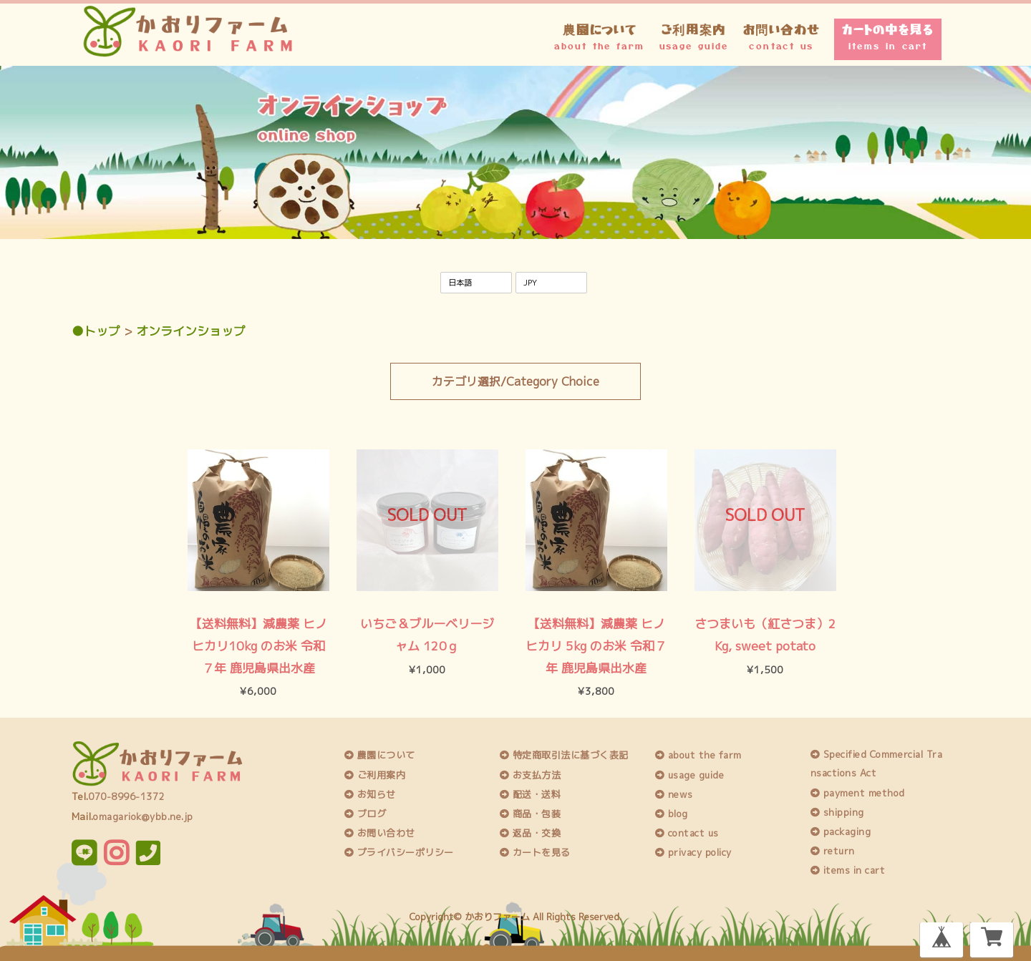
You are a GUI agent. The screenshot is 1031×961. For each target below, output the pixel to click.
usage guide (690, 773)
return (832, 850)
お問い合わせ (781, 36)
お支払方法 (530, 773)
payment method (857, 791)
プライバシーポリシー (399, 851)
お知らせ (370, 792)
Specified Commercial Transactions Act (876, 763)
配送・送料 (530, 792)
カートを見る (535, 851)
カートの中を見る (888, 36)
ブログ (365, 812)
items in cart (848, 869)
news (674, 792)
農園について (599, 36)
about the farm (698, 754)
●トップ (96, 330)
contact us (687, 832)
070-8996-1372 (126, 795)
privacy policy (693, 851)
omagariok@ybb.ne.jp (143, 815)
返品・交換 (530, 832)
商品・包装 (530, 812)
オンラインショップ (191, 330)
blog (671, 812)
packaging (840, 830)
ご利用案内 (694, 36)
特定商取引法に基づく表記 (564, 754)
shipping (837, 810)
